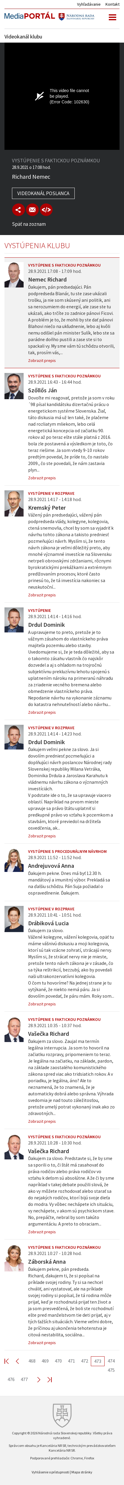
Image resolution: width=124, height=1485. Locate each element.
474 (111, 1361)
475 (111, 1370)
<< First (10, 1361)
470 (58, 1361)
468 (32, 1361)
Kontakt (112, 4)
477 (24, 1379)
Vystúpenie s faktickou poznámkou (64, 265)
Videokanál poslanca (43, 193)
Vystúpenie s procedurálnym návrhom (67, 851)
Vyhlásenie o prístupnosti (50, 1472)
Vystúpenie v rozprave (51, 493)
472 (84, 1361)
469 (45, 1361)
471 (71, 1361)
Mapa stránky (81, 1472)
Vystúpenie (39, 610)
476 (11, 1379)
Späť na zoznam (29, 224)
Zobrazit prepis (42, 360)
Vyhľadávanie (89, 4)
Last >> (46, 1379)
